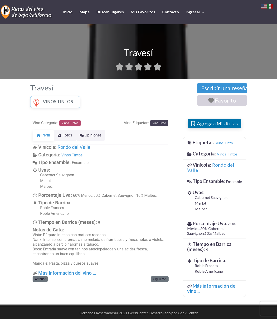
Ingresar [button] (193, 11)
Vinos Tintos (52, 101)
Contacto (170, 11)
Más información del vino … (67, 273)
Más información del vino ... (212, 288)
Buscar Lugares (110, 11)
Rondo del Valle (74, 147)
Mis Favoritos (143, 11)
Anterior (40, 279)
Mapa (84, 11)
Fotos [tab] (67, 135)
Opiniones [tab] (96, 135)
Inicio (68, 11)
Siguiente (159, 279)
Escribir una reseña (224, 88)
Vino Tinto (159, 123)
